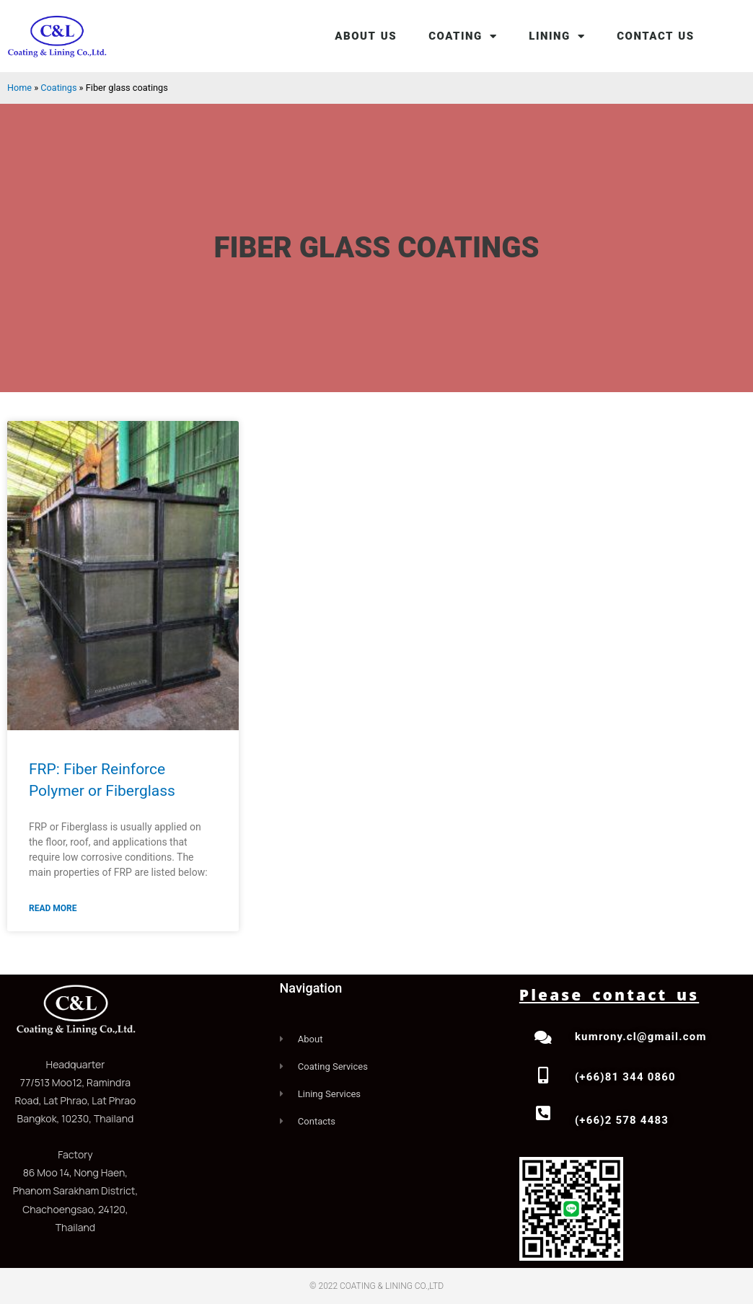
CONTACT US (655, 36)
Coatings (59, 87)
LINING (557, 36)
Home (19, 87)
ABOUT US (366, 36)
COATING (462, 36)
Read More (53, 908)
